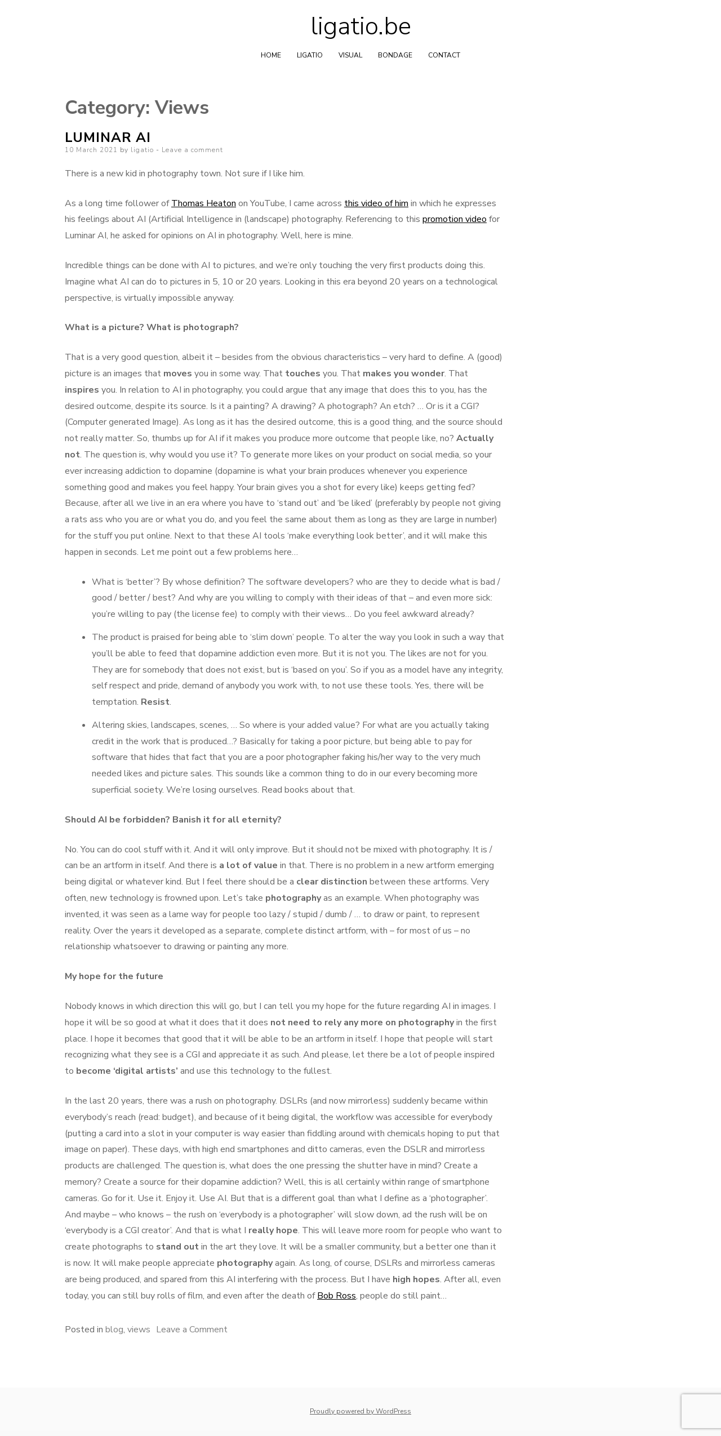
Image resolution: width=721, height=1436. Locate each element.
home (271, 55)
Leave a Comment (192, 1329)
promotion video (454, 219)
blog (114, 1329)
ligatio (142, 149)
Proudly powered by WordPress (360, 1411)
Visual (350, 55)
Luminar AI (108, 137)
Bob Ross (336, 1296)
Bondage (395, 55)
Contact (444, 55)
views (138, 1329)
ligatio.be (360, 26)
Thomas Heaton (203, 203)
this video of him (376, 203)
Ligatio (310, 55)
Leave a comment (192, 149)
